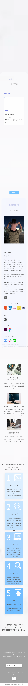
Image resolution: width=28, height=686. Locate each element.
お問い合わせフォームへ (13, 666)
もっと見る (14, 192)
